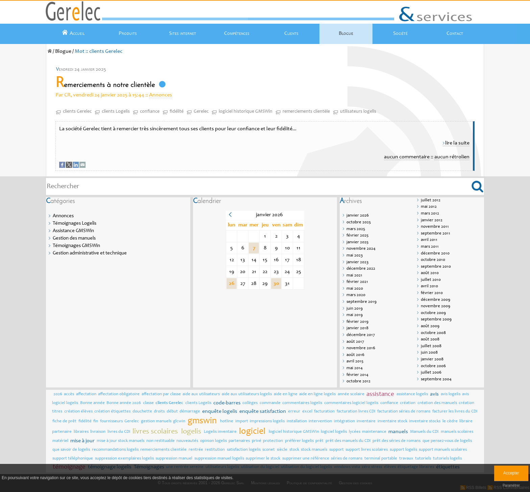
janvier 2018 (357, 328)
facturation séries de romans (403, 411)
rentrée (196, 450)
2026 (57, 394)
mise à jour (82, 441)
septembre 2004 (436, 379)
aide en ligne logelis (317, 394)
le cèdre (450, 421)
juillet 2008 (431, 346)
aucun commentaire (407, 157)
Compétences (236, 33)
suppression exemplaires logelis (124, 458)
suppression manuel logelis (219, 458)
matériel (60, 441)
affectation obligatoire (119, 394)
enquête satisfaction (262, 411)
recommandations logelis (115, 450)
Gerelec (201, 111)
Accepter (511, 473)
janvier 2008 (432, 359)
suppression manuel (173, 458)
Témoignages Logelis (74, 223)
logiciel (252, 431)
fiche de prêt (64, 421)
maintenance (374, 432)
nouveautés (187, 441)
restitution (215, 450)
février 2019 (357, 322)
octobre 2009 (433, 313)
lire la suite (457, 143)
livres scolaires (155, 431)
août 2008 (430, 339)
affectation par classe (161, 394)
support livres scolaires (366, 450)
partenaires (239, 441)
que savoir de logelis (71, 450)
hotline (226, 421)
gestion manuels (156, 421)
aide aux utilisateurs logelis (247, 394)
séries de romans (346, 458)
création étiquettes (112, 411)
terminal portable (380, 458)
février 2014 (357, 375)
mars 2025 (355, 229)
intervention (320, 421)
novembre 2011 (435, 227)
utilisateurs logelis (358, 111)
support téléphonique (72, 458)
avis (434, 394)
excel (307, 411)
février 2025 (357, 235)
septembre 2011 (435, 233)
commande (270, 403)
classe (148, 403)
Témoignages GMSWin (76, 245)
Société (400, 33)
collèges (250, 403)
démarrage (189, 411)
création (407, 403)
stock (294, 450)
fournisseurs (111, 421)
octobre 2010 (433, 260)
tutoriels (423, 458)
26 (231, 283)
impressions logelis (267, 421)
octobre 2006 (433, 366)
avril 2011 (429, 240)
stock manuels (314, 450)
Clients (291, 33)
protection (273, 441)
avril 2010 (429, 286)
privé (256, 441)
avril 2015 (354, 361)
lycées (354, 432)
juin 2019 (354, 309)
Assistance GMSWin (73, 230)
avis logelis (450, 394)
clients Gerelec (77, 111)
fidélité (177, 111)
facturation (324, 411)
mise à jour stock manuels (120, 441)
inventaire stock (392, 421)
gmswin (202, 421)
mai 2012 (429, 207)
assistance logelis (412, 394)
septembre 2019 (361, 302)
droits (159, 411)
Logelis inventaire (220, 432)
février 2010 (432, 293)
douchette (142, 411)
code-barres (227, 403)
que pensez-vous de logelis (447, 441)
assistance (380, 394)
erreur (294, 411)
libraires (81, 432)
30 (276, 283)
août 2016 (355, 355)
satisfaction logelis (244, 450)
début (172, 411)
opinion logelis (213, 441)
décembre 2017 (360, 335)
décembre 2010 (435, 253)
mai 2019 (354, 315)
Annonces (160, 95)
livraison (97, 432)
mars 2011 (430, 247)
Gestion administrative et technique (90, 253)
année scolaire (351, 394)
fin (95, 421)
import (241, 421)
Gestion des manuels (74, 238)
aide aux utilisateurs (201, 394)
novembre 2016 (360, 348)
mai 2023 (354, 255)
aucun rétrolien (451, 157)
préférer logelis (299, 441)
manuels (398, 431)
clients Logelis (116, 111)
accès (69, 394)
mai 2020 (354, 289)
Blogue (346, 33)
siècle (282, 450)
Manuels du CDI (424, 432)
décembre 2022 (360, 269)
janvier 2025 (357, 242)
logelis (191, 431)
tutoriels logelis (447, 458)
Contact (455, 33)
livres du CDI (118, 432)
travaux (406, 458)
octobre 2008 (433, 333)
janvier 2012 (431, 220)
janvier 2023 (357, 262)
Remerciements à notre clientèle (105, 85)
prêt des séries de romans (396, 441)
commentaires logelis (302, 403)
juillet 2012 (430, 200)
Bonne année (92, 403)
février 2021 (357, 282)
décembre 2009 (435, 300)
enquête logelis (219, 411)
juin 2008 (429, 353)
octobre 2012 (358, 381)
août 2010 (430, 273)
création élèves (78, 411)
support (336, 450)
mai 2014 (354, 368)
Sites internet (182, 33)
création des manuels (437, 403)
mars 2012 (430, 213)
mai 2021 (354, 275)
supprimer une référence (305, 458)
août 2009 (430, 326)
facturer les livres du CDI (455, 411)
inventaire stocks (424, 421)
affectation (86, 394)
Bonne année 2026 (123, 403)
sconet (268, 450)
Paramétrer (511, 485)
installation (297, 421)
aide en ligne (285, 394)
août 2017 (355, 342)
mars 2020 (355, 295)
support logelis (403, 450)
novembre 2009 (435, 306)
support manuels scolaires (443, 450)
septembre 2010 (436, 267)
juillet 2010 (431, 280)
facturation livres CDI (356, 411)
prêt (319, 441)
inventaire (366, 421)
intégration (344, 421)
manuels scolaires (457, 432)
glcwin (179, 421)
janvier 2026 (357, 216)
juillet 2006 (431, 373)
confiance (150, 111)
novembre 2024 (361, 249)
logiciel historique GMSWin (245, 111)
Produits (128, 33)
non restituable (160, 441)
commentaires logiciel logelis (351, 403)
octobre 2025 (358, 222)
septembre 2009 (436, 319)
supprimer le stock (263, 458)
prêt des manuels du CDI (348, 441)
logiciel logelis (334, 432)
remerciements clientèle (306, 111)
